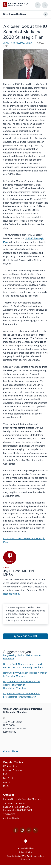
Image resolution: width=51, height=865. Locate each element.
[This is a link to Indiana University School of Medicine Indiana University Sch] (15, 4)
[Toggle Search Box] (45, 5)
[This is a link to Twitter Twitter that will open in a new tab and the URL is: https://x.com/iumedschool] (35, 832)
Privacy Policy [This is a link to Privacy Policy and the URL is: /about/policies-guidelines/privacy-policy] (25, 852)
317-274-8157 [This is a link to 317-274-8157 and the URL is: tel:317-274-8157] (9, 814)
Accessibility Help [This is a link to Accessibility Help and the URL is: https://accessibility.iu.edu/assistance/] (25, 848)
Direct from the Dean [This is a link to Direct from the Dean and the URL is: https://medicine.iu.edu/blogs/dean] (14, 14)
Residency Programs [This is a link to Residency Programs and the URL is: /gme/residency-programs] (12, 770)
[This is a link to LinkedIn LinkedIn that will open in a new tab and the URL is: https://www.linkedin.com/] (29, 832)
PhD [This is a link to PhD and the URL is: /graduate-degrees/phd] (5, 774)
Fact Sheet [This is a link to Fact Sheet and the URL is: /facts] (8, 778)
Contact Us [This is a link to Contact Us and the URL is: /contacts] (9, 751)
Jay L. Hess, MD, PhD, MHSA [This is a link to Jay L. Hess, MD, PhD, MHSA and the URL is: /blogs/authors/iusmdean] (17, 42)
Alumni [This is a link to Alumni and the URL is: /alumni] (6, 782)
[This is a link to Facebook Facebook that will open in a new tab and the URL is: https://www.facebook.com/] (15, 832)
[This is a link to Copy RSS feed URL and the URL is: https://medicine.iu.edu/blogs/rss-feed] (25, 636)
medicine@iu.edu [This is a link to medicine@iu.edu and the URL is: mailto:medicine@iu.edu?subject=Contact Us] (11, 818)
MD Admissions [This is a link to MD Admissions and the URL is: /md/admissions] (10, 766)
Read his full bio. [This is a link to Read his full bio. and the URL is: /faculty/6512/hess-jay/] (11, 593)
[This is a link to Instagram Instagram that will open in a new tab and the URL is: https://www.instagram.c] (22, 832)
